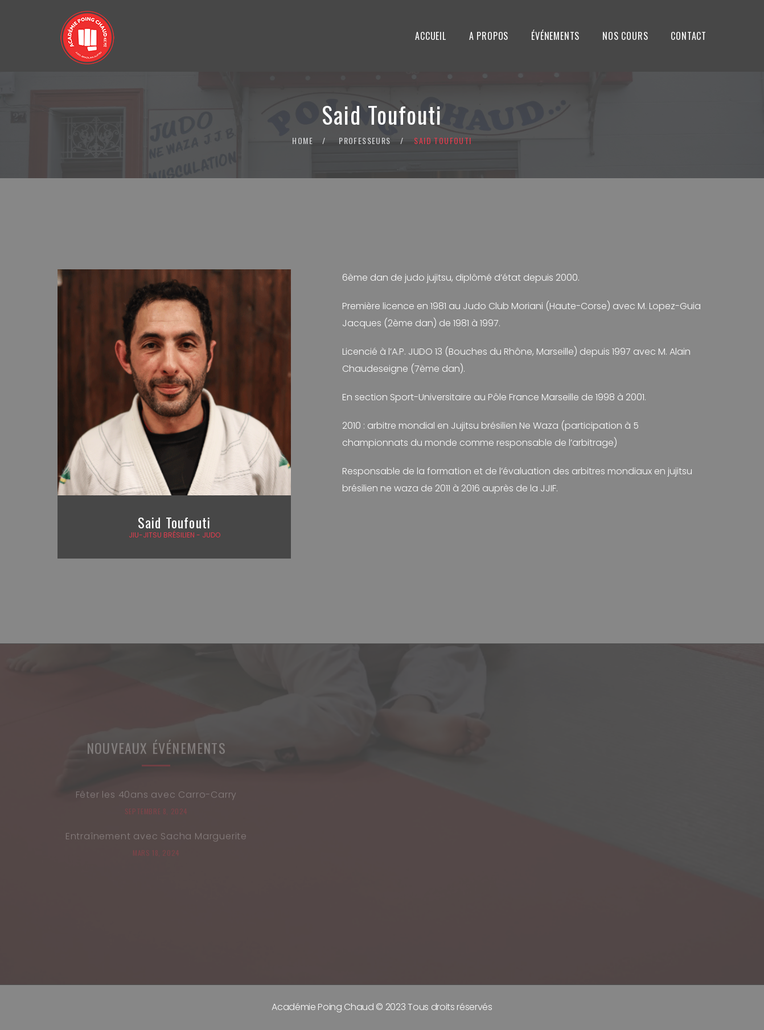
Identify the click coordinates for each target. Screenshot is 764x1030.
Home (302, 140)
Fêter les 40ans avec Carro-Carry (156, 797)
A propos (488, 36)
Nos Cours (625, 36)
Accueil (430, 36)
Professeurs (365, 140)
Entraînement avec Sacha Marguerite (156, 839)
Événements (555, 36)
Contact (689, 36)
